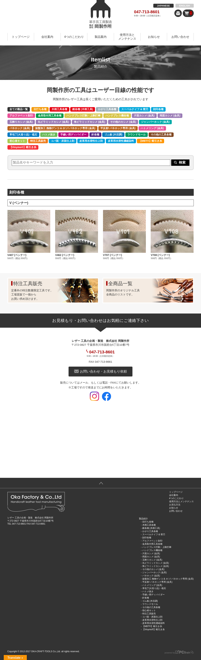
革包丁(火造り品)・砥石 (23, 134)
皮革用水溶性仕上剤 (91, 140)
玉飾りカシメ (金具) (21, 121)
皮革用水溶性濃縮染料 (121, 140)
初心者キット (17, 140)
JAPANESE (163, 5)
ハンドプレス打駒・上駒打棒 (83, 115)
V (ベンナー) (19, 203)
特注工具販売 (38, 140)
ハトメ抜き (48, 134)
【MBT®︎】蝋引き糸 (150, 140)
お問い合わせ (180, 36)
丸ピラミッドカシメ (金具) (53, 121)
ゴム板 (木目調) (113, 134)
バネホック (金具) (20, 128)
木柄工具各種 (59, 109)
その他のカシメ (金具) (123, 121)
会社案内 (47, 36)
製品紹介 (143, 518)
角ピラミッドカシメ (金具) (89, 121)
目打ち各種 (40, 109)
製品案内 (101, 36)
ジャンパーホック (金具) (155, 121)
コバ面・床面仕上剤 (62, 140)
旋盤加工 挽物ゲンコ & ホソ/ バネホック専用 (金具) (65, 128)
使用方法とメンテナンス (127, 36)
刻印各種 (158, 109)
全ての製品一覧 (19, 109)
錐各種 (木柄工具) (82, 109)
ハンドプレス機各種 (117, 115)
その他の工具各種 (161, 134)
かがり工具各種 (107, 109)
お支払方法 (174, 504)
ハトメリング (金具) (152, 128)
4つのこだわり (74, 36)
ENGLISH (184, 5)
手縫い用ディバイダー (73, 134)
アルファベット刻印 (21, 115)
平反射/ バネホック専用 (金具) (118, 128)
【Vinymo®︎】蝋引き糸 (23, 147)
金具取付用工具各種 (49, 115)
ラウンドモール (136, 134)
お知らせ (154, 36)
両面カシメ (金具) (170, 115)
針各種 (95, 134)
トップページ (21, 36)
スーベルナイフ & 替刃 (134, 109)
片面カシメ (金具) (144, 115)
